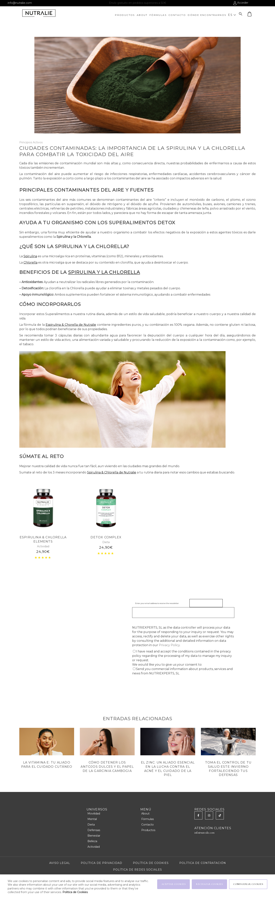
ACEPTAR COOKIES (173, 884)
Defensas (93, 830)
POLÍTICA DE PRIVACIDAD (101, 863)
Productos (148, 830)
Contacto (147, 824)
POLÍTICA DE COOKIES (151, 863)
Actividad (43, 546)
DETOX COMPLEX (106, 537)
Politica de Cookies (75, 892)
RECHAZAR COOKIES (209, 884)
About (145, 813)
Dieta (106, 542)
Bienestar (93, 835)
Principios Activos (31, 142)
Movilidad (93, 813)
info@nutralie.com (20, 3)
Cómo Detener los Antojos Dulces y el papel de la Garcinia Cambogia (107, 766)
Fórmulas (147, 819)
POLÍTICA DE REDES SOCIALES (137, 869)
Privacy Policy (169, 645)
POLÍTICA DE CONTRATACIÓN (202, 863)
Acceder (242, 2)
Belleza (92, 841)
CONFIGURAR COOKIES (248, 884)
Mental (92, 819)
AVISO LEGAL (59, 863)
